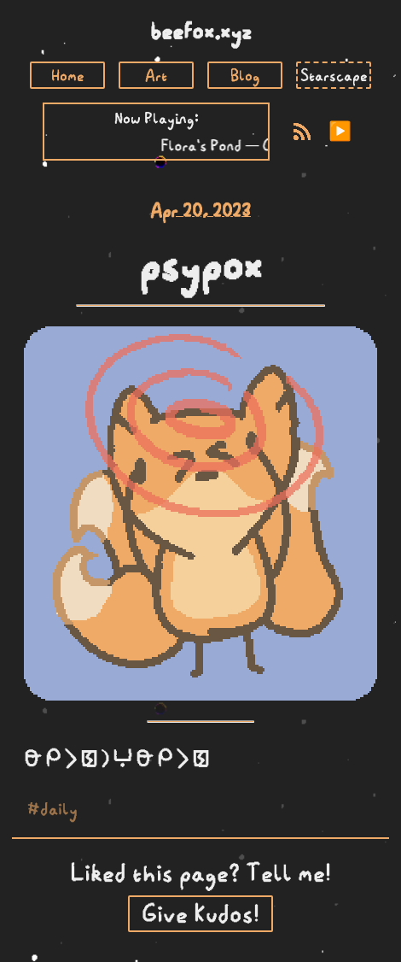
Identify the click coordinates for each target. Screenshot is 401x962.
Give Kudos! (200, 913)
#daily (52, 809)
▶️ (340, 131)
